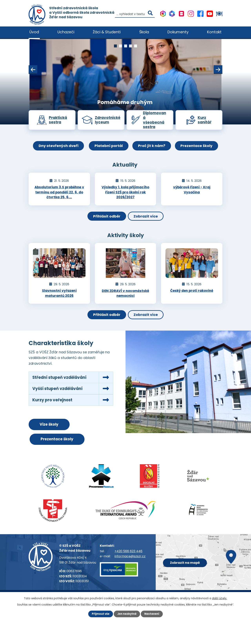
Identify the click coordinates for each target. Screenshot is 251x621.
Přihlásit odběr (105, 221)
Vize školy (51, 433)
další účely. (219, 598)
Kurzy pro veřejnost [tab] (53, 408)
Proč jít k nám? (152, 148)
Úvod (34, 32)
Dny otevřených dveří (55, 148)
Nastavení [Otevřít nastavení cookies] (153, 614)
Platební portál (108, 148)
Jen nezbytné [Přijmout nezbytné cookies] (127, 614)
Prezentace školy (200, 148)
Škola (144, 32)
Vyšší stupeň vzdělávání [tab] (59, 396)
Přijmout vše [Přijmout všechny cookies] (99, 614)
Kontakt (214, 32)
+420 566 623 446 (128, 561)
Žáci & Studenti (107, 32)
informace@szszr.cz (130, 566)
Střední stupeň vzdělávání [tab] (61, 384)
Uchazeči (65, 32)
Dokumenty (178, 32)
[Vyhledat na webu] (49, 24)
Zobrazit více (147, 221)
